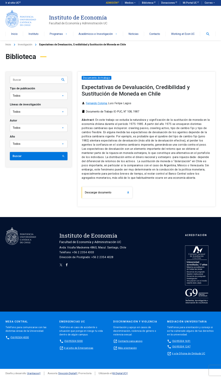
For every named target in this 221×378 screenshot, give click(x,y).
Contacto (154, 34)
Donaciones (168, 2)
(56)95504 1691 (181, 341)
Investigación (25, 44)
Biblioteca (148, 2)
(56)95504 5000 (73, 341)
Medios (130, 2)
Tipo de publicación (22, 88)
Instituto (33, 34)
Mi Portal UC (190, 2)
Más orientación (127, 348)
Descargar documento (107, 192)
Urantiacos (33, 373)
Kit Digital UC (119, 373)
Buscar (39, 156)
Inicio (14, 34)
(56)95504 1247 (181, 346)
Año (12, 136)
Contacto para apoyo (130, 341)
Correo (210, 2)
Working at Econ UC (183, 34)
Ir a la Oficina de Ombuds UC (188, 353)
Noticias (133, 34)
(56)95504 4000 (19, 337)
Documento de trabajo (96, 77)
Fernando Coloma (96, 103)
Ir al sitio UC (12, 2)
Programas (59, 34)
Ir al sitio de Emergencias (78, 348)
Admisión (111, 2)
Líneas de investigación (25, 104)
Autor (13, 120)
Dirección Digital (67, 373)
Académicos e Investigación (98, 34)
